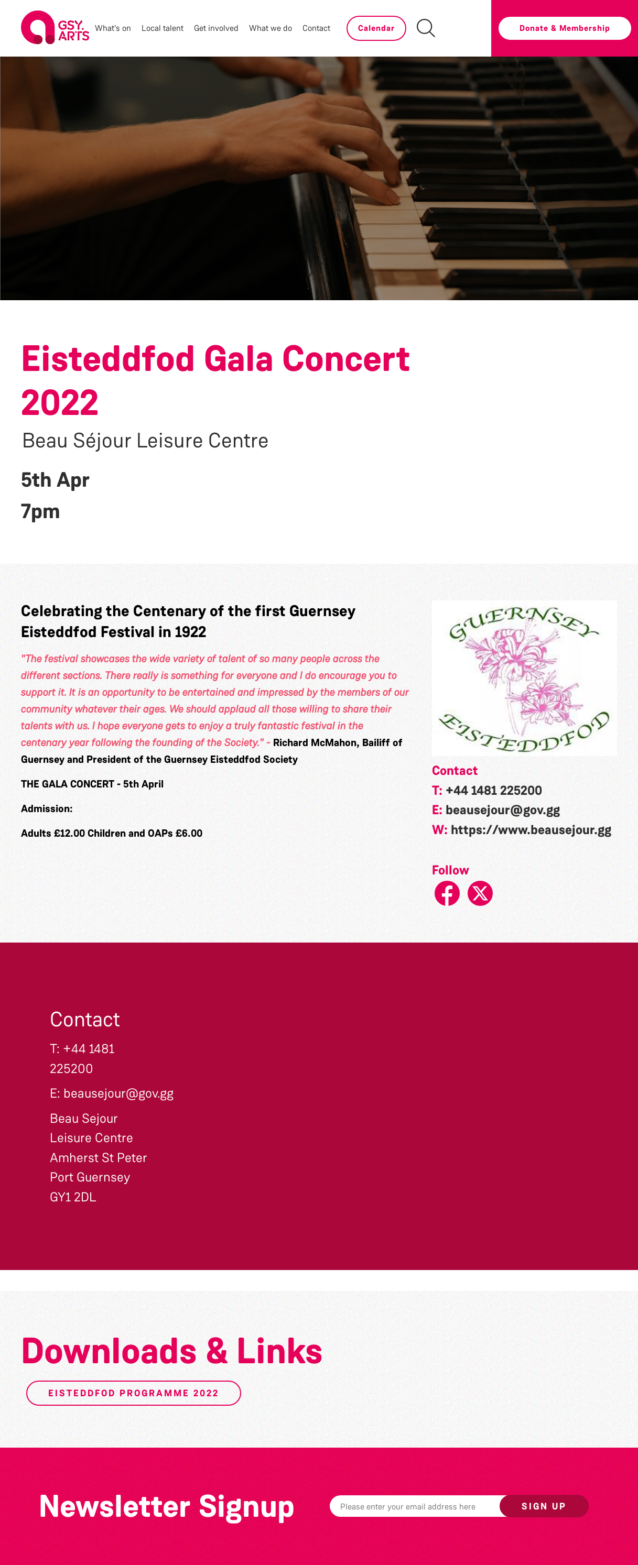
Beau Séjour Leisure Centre (145, 440)
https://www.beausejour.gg (531, 830)
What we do (270, 28)
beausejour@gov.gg (503, 810)
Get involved (216, 28)
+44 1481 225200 (494, 790)
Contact (316, 28)
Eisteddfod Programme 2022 (133, 1393)
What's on (113, 28)
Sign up (544, 1506)
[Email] (431, 1506)
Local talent (162, 28)
